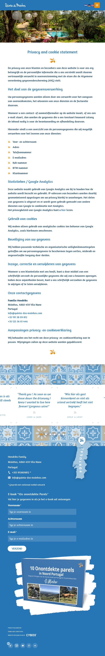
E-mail (12, 532)
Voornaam (14, 505)
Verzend (17, 548)
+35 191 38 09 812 (17, 317)
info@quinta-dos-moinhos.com (25, 313)
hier (63, 210)
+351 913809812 (18, 472)
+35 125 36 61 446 (18, 321)
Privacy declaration (14, 628)
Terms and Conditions (15, 631)
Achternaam (15, 518)
